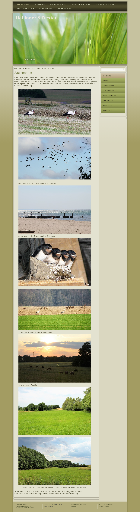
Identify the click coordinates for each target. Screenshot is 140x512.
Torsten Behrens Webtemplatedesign (24, 505)
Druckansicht (104, 506)
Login (73, 506)
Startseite (23, 4)
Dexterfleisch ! (81, 4)
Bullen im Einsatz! (107, 4)
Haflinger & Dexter (36, 17)
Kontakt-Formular (106, 504)
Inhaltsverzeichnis (78, 504)
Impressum (64, 8)
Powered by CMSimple (25, 508)
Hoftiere (39, 4)
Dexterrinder (25, 8)
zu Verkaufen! (58, 4)
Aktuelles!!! (46, 8)
